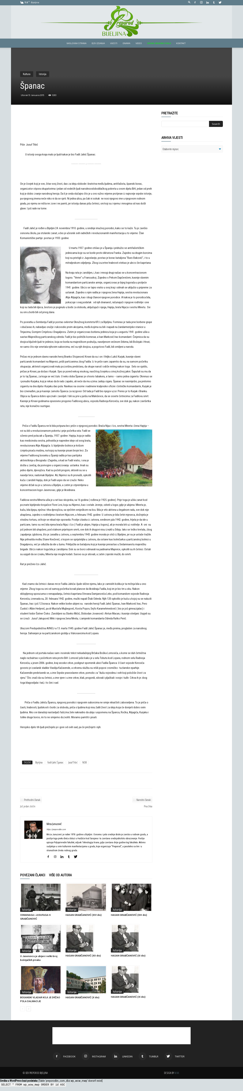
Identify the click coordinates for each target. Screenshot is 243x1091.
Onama (126, 43)
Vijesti (113, 43)
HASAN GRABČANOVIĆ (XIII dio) (129, 915)
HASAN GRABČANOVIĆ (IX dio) (128, 996)
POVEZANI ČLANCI (32, 875)
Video (139, 43)
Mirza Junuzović (54, 824)
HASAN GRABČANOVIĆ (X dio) (82, 997)
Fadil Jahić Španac (55, 762)
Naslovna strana (76, 43)
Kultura (26, 74)
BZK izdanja (98, 43)
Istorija (42, 74)
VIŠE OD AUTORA (60, 875)
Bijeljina (39, 762)
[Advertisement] (86, 129)
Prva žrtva (148, 806)
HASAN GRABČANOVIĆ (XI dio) (128, 955)
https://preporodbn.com (56, 829)
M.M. (176, 1073)
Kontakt (181, 43)
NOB (84, 762)
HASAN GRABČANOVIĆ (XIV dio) (83, 915)
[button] (189, 2)
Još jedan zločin (27, 806)
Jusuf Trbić (72, 762)
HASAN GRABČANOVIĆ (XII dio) (83, 955)
